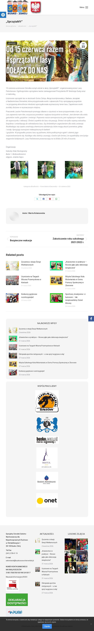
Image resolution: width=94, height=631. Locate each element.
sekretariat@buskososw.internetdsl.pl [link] (20, 561)
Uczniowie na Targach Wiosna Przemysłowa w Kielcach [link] (31, 279)
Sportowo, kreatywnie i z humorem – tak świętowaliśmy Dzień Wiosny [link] (75, 298)
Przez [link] (48, 186)
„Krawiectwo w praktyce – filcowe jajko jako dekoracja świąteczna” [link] (76, 265)
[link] (3, 15)
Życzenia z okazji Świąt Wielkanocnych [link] (31, 263)
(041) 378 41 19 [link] (12, 553)
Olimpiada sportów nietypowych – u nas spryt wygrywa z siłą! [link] (41, 354)
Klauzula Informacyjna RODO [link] (16, 577)
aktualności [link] (12, 43)
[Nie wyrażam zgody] (91, 624)
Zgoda (47, 626)
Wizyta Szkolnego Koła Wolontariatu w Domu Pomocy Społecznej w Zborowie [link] (74, 281)
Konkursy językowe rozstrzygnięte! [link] (29, 295)
